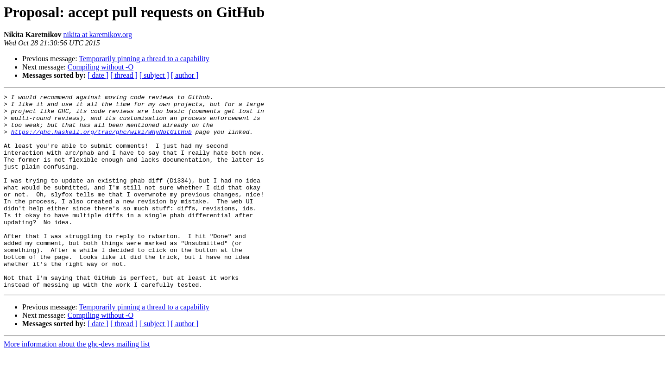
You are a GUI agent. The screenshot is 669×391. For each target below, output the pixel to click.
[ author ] (185, 75)
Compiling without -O (100, 67)
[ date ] (98, 75)
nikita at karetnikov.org (97, 34)
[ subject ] (154, 75)
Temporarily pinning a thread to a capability (144, 59)
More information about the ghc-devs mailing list (77, 383)
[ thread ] (124, 75)
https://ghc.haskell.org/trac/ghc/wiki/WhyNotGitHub (101, 140)
